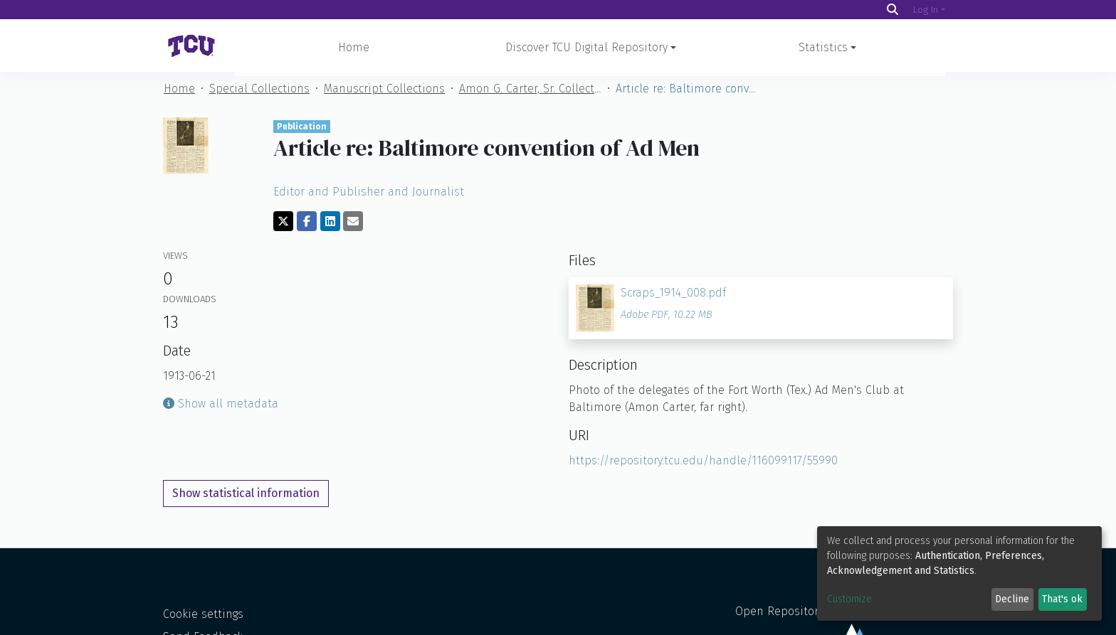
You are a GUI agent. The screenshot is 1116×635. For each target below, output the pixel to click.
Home (353, 47)
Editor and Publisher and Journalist (368, 196)
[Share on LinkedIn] (330, 225)
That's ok (1062, 599)
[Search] (892, 9)
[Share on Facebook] (307, 225)
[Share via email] (353, 225)
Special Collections (259, 93)
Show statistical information (246, 497)
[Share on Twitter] (283, 225)
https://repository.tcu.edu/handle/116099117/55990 (703, 464)
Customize (849, 599)
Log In (925, 9)
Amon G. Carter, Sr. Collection (530, 93)
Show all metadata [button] (220, 408)
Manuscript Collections (384, 93)
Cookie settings (203, 618)
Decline (1012, 599)
